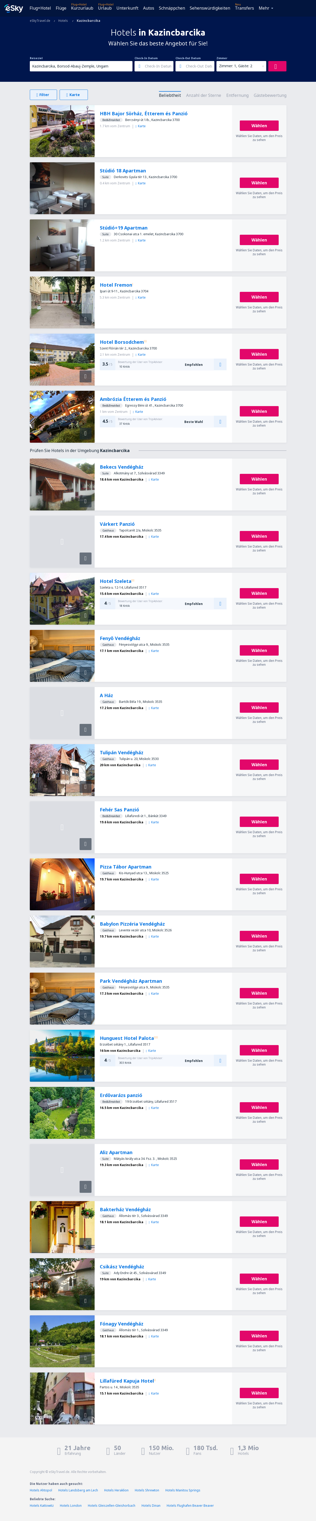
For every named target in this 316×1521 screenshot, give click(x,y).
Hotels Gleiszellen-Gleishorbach (111, 1505)
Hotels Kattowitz (42, 1505)
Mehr (264, 8)
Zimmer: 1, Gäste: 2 (235, 65)
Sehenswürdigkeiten (210, 8)
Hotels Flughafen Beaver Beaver (190, 1505)
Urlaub (105, 8)
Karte (141, 126)
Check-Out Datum (188, 58)
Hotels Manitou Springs (182, 1490)
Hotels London (71, 1505)
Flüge (61, 8)
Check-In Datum (146, 58)
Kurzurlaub (82, 8)
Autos (148, 8)
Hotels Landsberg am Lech (78, 1490)
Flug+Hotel (40, 8)
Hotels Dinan (151, 1505)
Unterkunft (127, 8)
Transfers (244, 8)
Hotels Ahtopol (41, 1490)
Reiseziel (36, 58)
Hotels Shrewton (147, 1490)
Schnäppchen (172, 8)
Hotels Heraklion (116, 1490)
